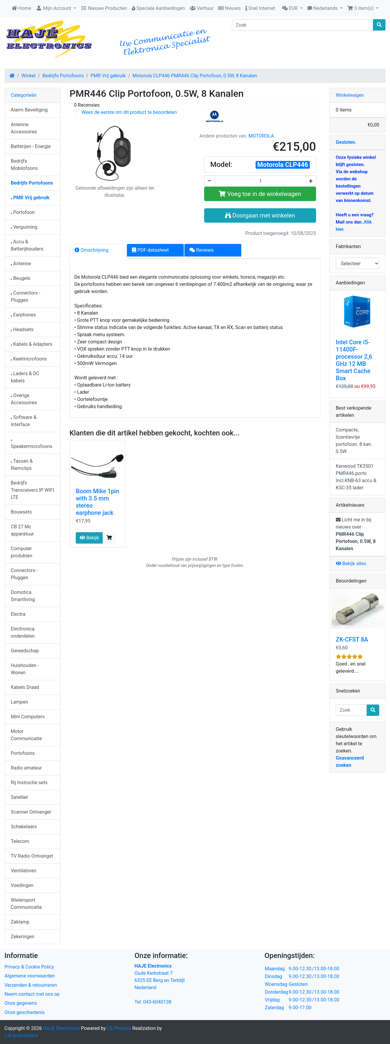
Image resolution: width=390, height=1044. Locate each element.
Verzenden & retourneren (30, 985)
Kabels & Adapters (31, 344)
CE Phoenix (119, 1028)
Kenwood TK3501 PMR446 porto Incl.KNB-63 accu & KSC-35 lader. (356, 477)
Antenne (21, 263)
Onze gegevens (20, 1003)
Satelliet (19, 797)
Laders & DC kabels (25, 377)
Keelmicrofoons (29, 359)
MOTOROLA (261, 136)
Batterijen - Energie (31, 146)
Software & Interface (24, 420)
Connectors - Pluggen (25, 296)
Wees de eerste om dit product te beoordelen (129, 112)
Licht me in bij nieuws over (356, 534)
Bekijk (89, 538)
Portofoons (23, 753)
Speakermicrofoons (31, 444)
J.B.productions (21, 1035)
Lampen (19, 702)
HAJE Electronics (61, 1028)
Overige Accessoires (24, 399)
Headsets (22, 329)
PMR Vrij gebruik (108, 76)
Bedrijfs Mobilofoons (24, 164)
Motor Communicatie (26, 734)
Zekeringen (22, 936)
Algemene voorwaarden (29, 976)
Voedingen (22, 885)
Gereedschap (25, 651)
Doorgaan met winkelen (260, 215)
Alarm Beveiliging (29, 110)
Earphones (23, 315)
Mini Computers (28, 716)
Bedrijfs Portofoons (63, 76)
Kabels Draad (25, 687)
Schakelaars (24, 826)
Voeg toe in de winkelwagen (260, 193)
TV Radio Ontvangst (32, 856)
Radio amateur (26, 768)
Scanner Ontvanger (31, 812)
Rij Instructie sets (29, 782)
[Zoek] (302, 25)
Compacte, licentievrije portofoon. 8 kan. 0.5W (354, 440)
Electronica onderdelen (22, 632)
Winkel (29, 76)
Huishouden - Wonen (25, 669)
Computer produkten (21, 552)
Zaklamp (20, 922)
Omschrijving (91, 250)
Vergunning (24, 227)
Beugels (20, 278)
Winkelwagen (350, 95)
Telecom (20, 841)
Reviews (201, 250)
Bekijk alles (351, 563)
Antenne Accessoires (24, 128)
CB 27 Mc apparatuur (22, 530)
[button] (292, 8)
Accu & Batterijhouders (27, 245)
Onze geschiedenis (24, 1012)
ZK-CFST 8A (352, 639)
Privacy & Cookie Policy (29, 967)
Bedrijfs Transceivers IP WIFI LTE (32, 490)
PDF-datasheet (150, 250)
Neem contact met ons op (32, 994)
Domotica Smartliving (23, 595)
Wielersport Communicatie (26, 903)
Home (21, 8)
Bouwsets (21, 512)
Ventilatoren (24, 870)
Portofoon (23, 212)
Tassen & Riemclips (22, 464)
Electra (18, 614)
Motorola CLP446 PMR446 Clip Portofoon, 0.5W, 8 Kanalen (195, 76)
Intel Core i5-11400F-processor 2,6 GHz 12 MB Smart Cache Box (354, 360)
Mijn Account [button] (54, 8)
